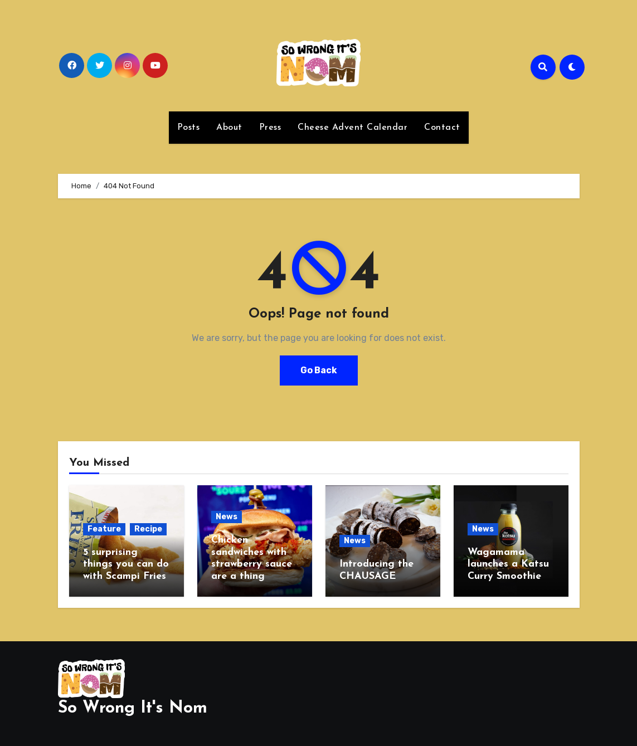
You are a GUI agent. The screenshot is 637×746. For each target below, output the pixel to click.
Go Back (318, 370)
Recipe (148, 529)
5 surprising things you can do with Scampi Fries (126, 564)
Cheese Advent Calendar (352, 127)
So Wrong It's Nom (132, 708)
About (229, 127)
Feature (104, 529)
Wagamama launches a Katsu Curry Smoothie (508, 564)
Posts (188, 127)
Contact (442, 127)
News (226, 516)
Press (270, 127)
